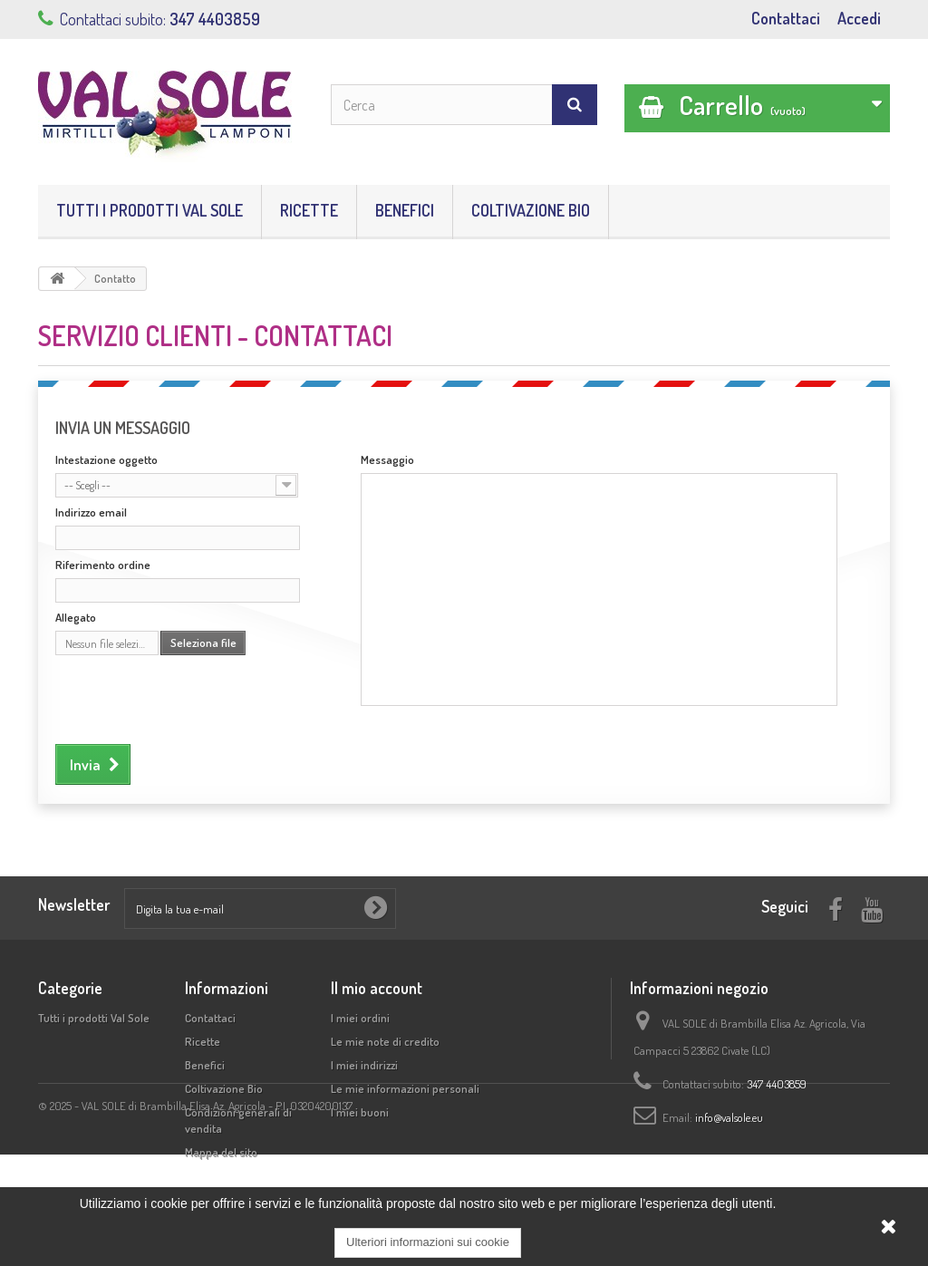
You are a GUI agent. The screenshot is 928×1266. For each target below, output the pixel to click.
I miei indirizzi (364, 1065)
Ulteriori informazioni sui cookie (427, 1242)
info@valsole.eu (729, 1117)
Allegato (75, 617)
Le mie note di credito (385, 1041)
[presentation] (193, 697)
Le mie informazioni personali (405, 1088)
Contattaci (785, 18)
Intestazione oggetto (106, 459)
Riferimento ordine (102, 564)
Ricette (309, 210)
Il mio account (376, 988)
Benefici (404, 210)
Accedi (859, 18)
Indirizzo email (91, 512)
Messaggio (387, 459)
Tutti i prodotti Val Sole (149, 210)
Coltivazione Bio (530, 210)
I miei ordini (360, 1017)
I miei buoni (360, 1112)
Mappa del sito (221, 1152)
